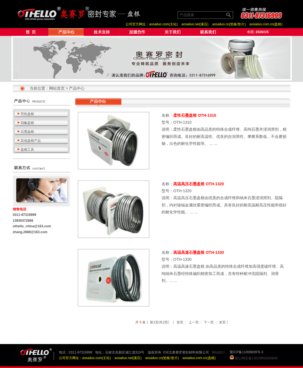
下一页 (209, 322)
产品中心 (77, 88)
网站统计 (218, 352)
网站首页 (57, 88)
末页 (222, 322)
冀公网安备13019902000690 (256, 358)
